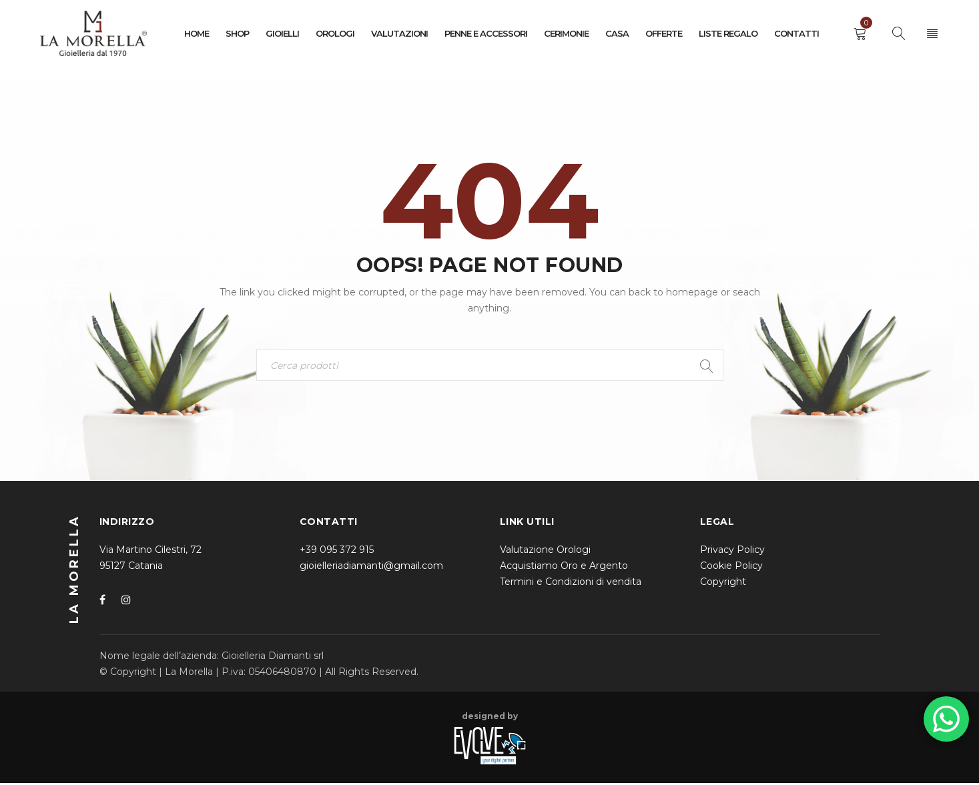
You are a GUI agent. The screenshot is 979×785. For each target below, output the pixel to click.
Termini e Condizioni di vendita (570, 584)
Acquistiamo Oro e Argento (564, 568)
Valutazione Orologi (545, 552)
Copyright (723, 584)
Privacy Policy (732, 552)
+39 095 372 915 (337, 552)
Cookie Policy (731, 568)
